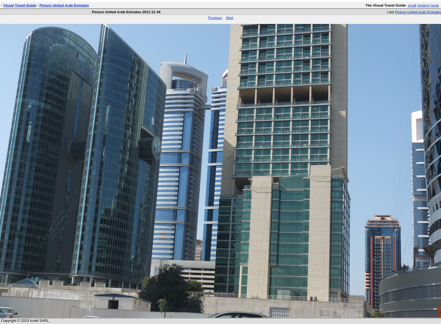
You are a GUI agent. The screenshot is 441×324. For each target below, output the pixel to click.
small (412, 5)
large (435, 5)
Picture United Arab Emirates (64, 5)
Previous (215, 18)
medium (423, 5)
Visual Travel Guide (19, 5)
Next (229, 18)
